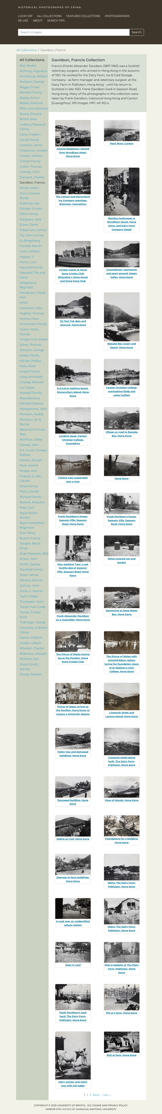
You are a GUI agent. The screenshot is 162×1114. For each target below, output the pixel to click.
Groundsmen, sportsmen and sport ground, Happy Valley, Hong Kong (121, 273)
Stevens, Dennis (31, 580)
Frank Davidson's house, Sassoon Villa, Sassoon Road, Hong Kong (73, 520)
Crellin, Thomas (31, 166)
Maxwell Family (31, 393)
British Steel (28, 119)
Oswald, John (29, 445)
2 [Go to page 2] (87, 1095)
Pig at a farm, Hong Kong (121, 1012)
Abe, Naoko (28, 65)
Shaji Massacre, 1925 (34, 553)
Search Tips (56, 20)
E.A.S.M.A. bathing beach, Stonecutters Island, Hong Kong (73, 392)
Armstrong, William (34, 76)
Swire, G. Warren (31, 591)
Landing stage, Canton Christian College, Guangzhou (73, 440)
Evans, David (29, 224)
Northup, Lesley (31, 439)
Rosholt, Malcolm (32, 502)
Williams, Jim (29, 659)
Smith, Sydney (30, 564)
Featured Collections (83, 16)
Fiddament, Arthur (33, 230)
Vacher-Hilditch (31, 637)
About (37, 20)
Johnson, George (32, 350)
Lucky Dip (25, 16)
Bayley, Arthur (30, 98)
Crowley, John (30, 172)
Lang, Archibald (31, 376)
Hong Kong (122, 478)
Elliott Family (29, 214)
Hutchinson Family (33, 324)
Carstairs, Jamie (31, 145)
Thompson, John (32, 601)
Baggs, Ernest (30, 87)
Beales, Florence (31, 103)
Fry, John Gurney (32, 235)
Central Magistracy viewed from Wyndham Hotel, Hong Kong (73, 152)
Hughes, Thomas (32, 313)
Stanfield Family (31, 569)
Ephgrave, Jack (30, 219)
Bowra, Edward (30, 114)
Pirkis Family (29, 486)
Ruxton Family (30, 538)
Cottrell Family (30, 161)
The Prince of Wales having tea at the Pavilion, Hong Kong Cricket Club (73, 658)
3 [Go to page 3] (90, 1095)
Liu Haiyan (27, 387)
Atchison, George (32, 81)
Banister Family (31, 92)
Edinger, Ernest (31, 208)
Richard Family (30, 497)
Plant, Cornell (29, 491)
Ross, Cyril (27, 507)
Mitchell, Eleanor (32, 403)
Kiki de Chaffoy (30, 361)
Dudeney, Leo (30, 203)
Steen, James (29, 575)
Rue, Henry (28, 533)
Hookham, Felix (31, 308)
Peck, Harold (29, 465)
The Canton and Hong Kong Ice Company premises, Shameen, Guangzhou (73, 200)
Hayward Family (31, 267)
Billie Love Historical (34, 108)
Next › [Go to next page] (97, 1095)
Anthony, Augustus (33, 71)
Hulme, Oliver (29, 319)
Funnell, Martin (31, 246)
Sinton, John (29, 559)
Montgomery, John (33, 409)
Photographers (117, 16)
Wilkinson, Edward (33, 653)
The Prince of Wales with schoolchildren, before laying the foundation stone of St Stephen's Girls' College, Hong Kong (122, 664)
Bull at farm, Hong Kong (122, 1055)
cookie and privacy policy (110, 1105)
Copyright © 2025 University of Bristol (60, 1105)
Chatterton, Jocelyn (34, 150)
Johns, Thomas (30, 345)
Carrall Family (29, 140)
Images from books (34, 339)
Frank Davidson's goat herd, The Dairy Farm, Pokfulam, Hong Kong (73, 1016)
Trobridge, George (33, 622)
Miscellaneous (30, 398)
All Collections (49, 16)
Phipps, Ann (28, 471)
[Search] (73, 32)
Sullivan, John (29, 585)
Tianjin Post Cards (33, 607)
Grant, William (30, 251)
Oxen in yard (73, 965)
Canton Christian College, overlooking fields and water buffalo (121, 391)
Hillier (24, 302)
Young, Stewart (31, 674)
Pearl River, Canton (121, 143)
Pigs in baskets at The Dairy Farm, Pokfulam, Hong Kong (122, 969)
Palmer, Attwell (31, 460)
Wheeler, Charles (32, 648)
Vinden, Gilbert (30, 643)
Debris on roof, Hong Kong (73, 838)
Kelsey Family (29, 355)
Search (137, 32)
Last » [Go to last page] (106, 1095)
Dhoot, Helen (29, 188)
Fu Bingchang (30, 240)
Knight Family (30, 371)
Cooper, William (31, 156)
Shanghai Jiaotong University (96, 1109)
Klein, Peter (28, 366)
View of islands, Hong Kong (121, 800)
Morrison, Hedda (32, 414)
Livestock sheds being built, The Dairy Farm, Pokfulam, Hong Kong (121, 761)
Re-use (23, 20)
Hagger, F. (27, 257)
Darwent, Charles (32, 177)
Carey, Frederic (30, 134)
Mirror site (53, 1109)
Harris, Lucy (28, 262)
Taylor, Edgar (29, 596)
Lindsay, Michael (31, 382)
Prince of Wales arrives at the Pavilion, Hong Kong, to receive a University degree (73, 710)
